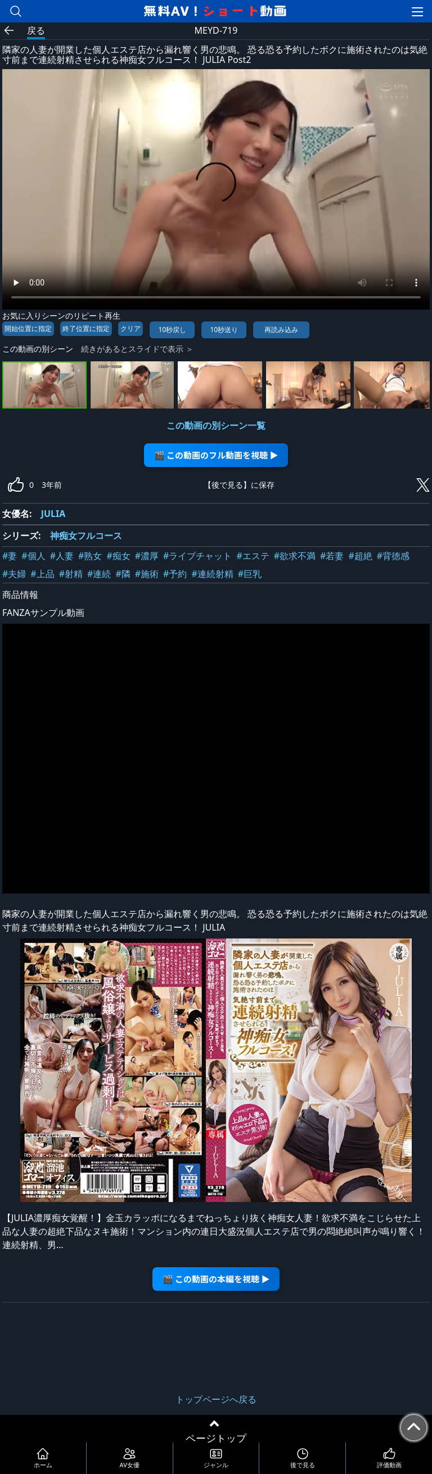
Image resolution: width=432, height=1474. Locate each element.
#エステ (252, 555)
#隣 (122, 573)
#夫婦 (14, 573)
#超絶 (360, 555)
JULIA (53, 513)
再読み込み (281, 329)
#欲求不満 (295, 555)
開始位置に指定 (28, 328)
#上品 (42, 573)
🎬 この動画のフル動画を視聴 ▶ (216, 455)
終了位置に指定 (86, 328)
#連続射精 (212, 573)
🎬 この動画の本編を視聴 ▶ (216, 1279)
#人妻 (62, 555)
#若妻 (332, 555)
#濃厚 (147, 555)
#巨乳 (250, 573)
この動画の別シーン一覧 (216, 425)
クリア (130, 328)
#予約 (175, 573)
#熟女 (90, 555)
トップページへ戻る (216, 1399)
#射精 (71, 573)
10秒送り (224, 329)
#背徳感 (393, 555)
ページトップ (216, 1438)
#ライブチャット (197, 555)
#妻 (9, 555)
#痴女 (118, 555)
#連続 (99, 573)
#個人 (33, 555)
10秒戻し (172, 329)
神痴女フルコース (86, 535)
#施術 (147, 573)
